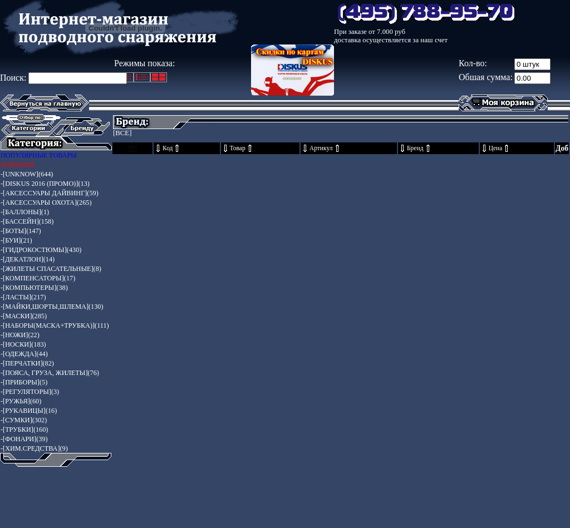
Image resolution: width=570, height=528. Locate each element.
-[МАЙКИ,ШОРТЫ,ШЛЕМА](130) (52, 306)
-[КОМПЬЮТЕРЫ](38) (34, 288)
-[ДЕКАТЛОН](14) (28, 259)
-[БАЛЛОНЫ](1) (25, 212)
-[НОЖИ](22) (20, 335)
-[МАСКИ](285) (24, 316)
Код (168, 148)
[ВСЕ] (122, 133)
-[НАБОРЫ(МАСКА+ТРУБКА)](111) (55, 325)
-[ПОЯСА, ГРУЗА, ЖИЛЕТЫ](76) (50, 373)
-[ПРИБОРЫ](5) (24, 382)
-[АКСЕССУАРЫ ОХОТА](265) (46, 202)
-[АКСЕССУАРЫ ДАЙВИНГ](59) (50, 193)
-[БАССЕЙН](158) (27, 221)
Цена (496, 148)
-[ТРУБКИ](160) (24, 429)
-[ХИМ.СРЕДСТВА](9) (34, 448)
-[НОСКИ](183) (23, 344)
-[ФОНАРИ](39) (24, 439)
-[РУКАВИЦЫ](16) (29, 410)
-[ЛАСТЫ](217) (23, 297)
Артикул (321, 148)
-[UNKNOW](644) (27, 174)
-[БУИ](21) (16, 240)
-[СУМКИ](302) (24, 420)
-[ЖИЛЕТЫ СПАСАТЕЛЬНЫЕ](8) (51, 269)
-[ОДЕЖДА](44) (24, 354)
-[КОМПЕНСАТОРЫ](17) (38, 278)
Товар (237, 148)
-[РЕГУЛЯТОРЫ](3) (30, 392)
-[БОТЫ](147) (21, 231)
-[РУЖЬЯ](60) (21, 401)
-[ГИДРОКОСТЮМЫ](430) (41, 250)
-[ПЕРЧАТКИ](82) (27, 363)
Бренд (415, 148)
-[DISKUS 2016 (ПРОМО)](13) (45, 183)
